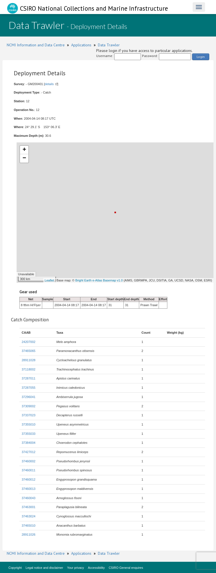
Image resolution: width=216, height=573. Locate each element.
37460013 (28, 488)
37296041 (28, 397)
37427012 (28, 452)
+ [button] (24, 150)
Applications (81, 44)
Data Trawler (109, 44)
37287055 (28, 387)
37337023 (28, 415)
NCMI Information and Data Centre (36, 44)
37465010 (28, 525)
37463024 (28, 516)
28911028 (28, 360)
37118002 (28, 369)
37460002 (28, 461)
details (49, 84)
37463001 (28, 507)
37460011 (28, 470)
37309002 (28, 406)
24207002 (28, 342)
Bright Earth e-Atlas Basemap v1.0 (99, 280)
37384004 (28, 442)
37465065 (28, 351)
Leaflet (49, 280)
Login (201, 56)
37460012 (28, 479)
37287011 (28, 378)
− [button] (24, 158)
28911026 (28, 534)
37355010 (28, 424)
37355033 (28, 433)
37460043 (28, 498)
